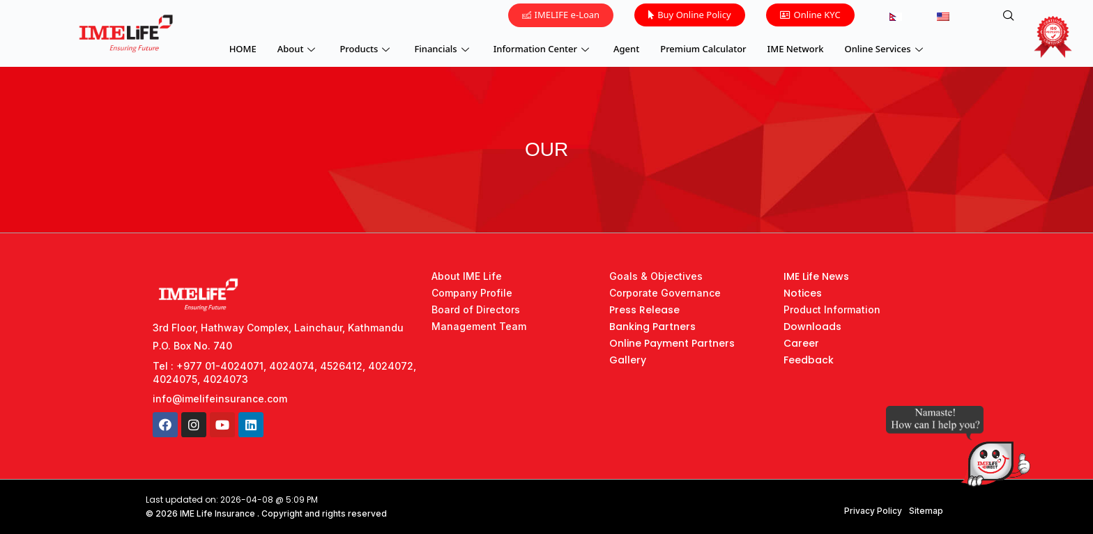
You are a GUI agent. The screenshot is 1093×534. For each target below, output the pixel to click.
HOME (243, 48)
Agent (626, 48)
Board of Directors (475, 309)
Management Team (478, 326)
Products (366, 48)
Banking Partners (652, 326)
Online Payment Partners (672, 343)
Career (801, 343)
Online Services (885, 48)
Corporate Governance (665, 293)
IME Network (795, 48)
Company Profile (471, 293)
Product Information (832, 309)
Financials (443, 48)
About (298, 48)
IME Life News (816, 276)
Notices (803, 293)
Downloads (812, 326)
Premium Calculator (703, 48)
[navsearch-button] (1008, 16)
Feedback (809, 360)
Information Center (543, 48)
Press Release (644, 310)
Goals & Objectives (656, 276)
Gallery (627, 360)
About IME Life (466, 276)
